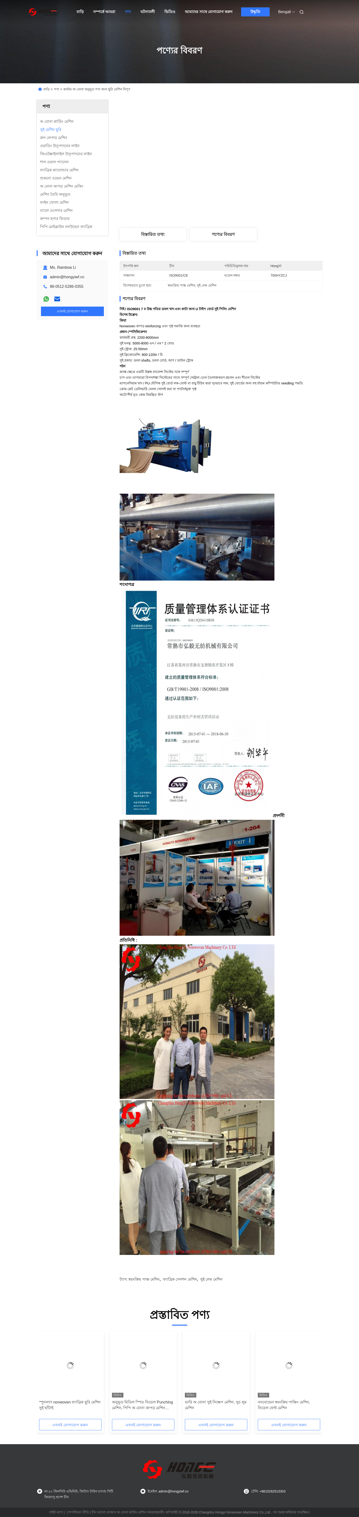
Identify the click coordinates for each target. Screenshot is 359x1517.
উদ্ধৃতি (255, 12)
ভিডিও (169, 12)
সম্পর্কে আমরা (104, 12)
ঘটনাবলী (148, 12)
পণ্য (128, 12)
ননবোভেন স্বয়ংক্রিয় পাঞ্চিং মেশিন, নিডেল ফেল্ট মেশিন (284, 1405)
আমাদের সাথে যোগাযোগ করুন (208, 12)
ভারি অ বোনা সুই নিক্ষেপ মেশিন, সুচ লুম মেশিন (216, 1405)
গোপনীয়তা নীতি (77, 1512)
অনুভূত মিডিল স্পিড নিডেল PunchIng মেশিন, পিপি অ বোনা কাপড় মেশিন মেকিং (142, 1405)
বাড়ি (80, 12)
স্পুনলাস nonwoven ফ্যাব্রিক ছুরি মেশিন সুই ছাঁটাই (70, 1405)
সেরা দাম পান (247, 209)
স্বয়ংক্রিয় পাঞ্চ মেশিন (144, 1279)
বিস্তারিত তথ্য (152, 234)
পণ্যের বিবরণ (223, 234)
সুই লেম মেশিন (211, 1279)
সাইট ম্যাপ (56, 1512)
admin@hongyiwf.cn (67, 277)
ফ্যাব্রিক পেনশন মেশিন (180, 1279)
